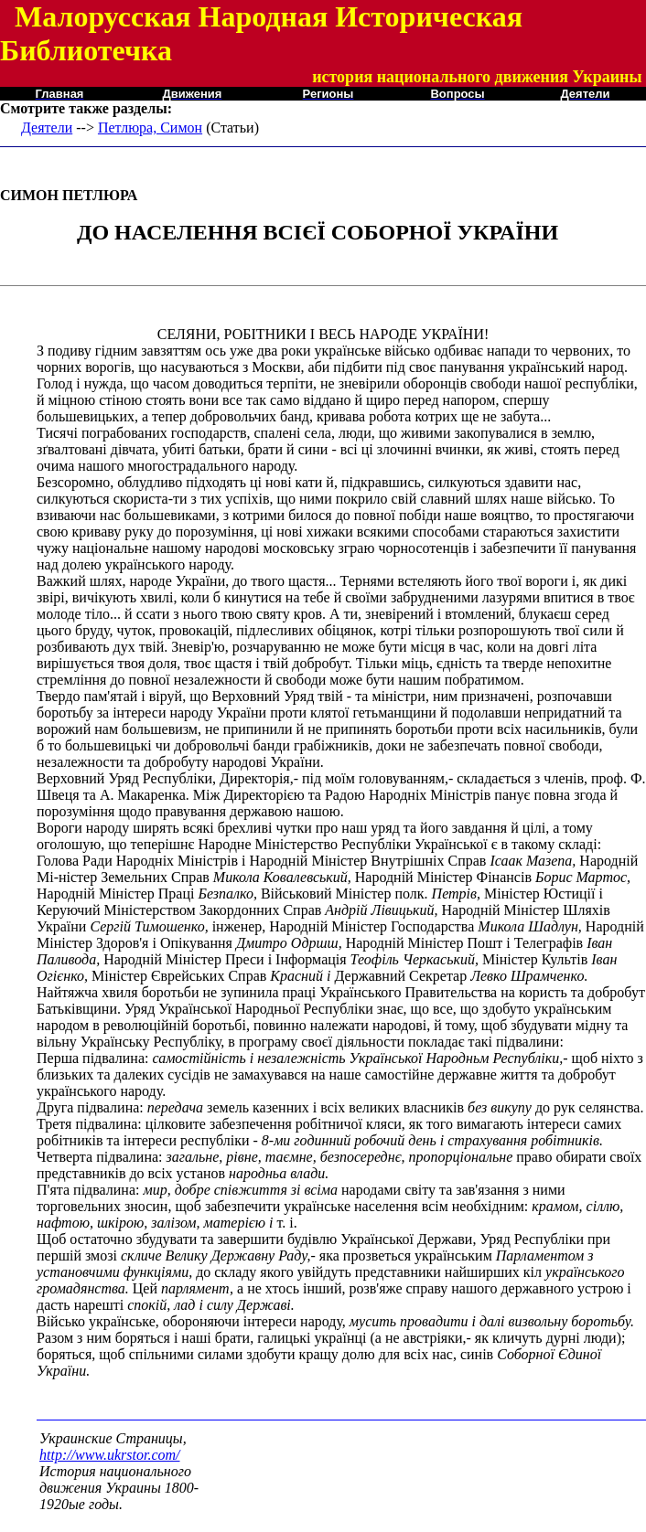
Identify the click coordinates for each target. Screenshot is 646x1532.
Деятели (46, 127)
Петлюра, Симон (150, 127)
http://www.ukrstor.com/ (109, 1455)
